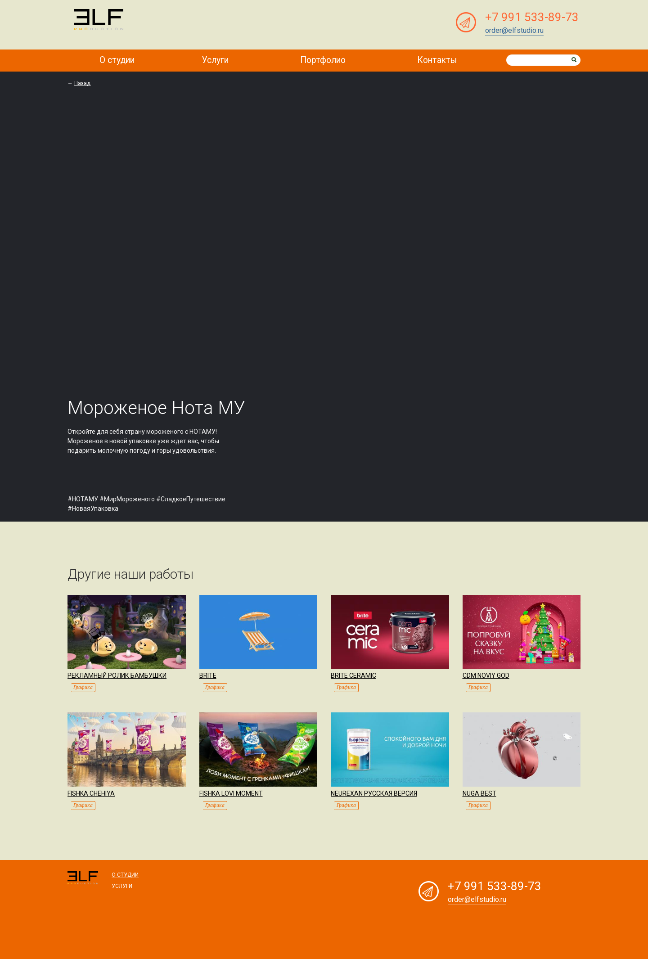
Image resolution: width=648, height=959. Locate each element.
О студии (118, 59)
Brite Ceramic (353, 674)
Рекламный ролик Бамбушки (117, 674)
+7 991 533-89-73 (532, 17)
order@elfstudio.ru (514, 30)
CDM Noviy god (486, 674)
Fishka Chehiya (91, 791)
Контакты (438, 59)
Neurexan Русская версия (374, 791)
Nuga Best (479, 791)
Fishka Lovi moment (231, 791)
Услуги (217, 59)
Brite (207, 674)
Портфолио (325, 59)
